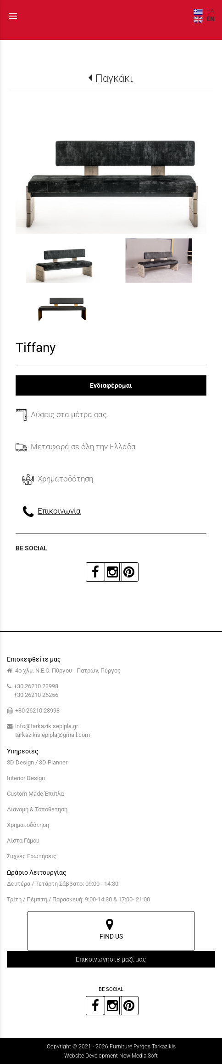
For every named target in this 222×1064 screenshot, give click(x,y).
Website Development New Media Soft (111, 1056)
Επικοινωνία (59, 510)
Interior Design (26, 778)
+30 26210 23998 (36, 686)
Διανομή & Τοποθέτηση (37, 809)
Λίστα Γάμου (23, 840)
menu (12, 16)
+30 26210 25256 (36, 694)
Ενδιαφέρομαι (111, 385)
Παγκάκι (114, 78)
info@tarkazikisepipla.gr (46, 726)
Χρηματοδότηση (28, 824)
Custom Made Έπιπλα (35, 793)
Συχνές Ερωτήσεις (31, 856)
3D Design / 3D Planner (37, 762)
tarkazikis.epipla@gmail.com (52, 734)
